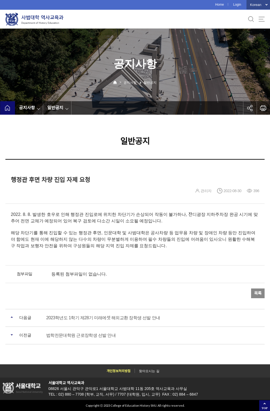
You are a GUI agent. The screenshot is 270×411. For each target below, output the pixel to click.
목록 (258, 293)
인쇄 (263, 108)
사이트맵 (262, 19)
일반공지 (150, 82)
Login (237, 4)
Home (219, 4)
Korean (255, 5)
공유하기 (249, 108)
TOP (265, 408)
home (7, 108)
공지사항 (130, 82)
